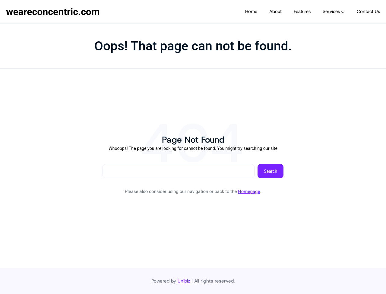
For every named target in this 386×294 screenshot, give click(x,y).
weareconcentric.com (53, 11)
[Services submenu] (343, 12)
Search (270, 171)
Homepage (249, 191)
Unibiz (184, 281)
